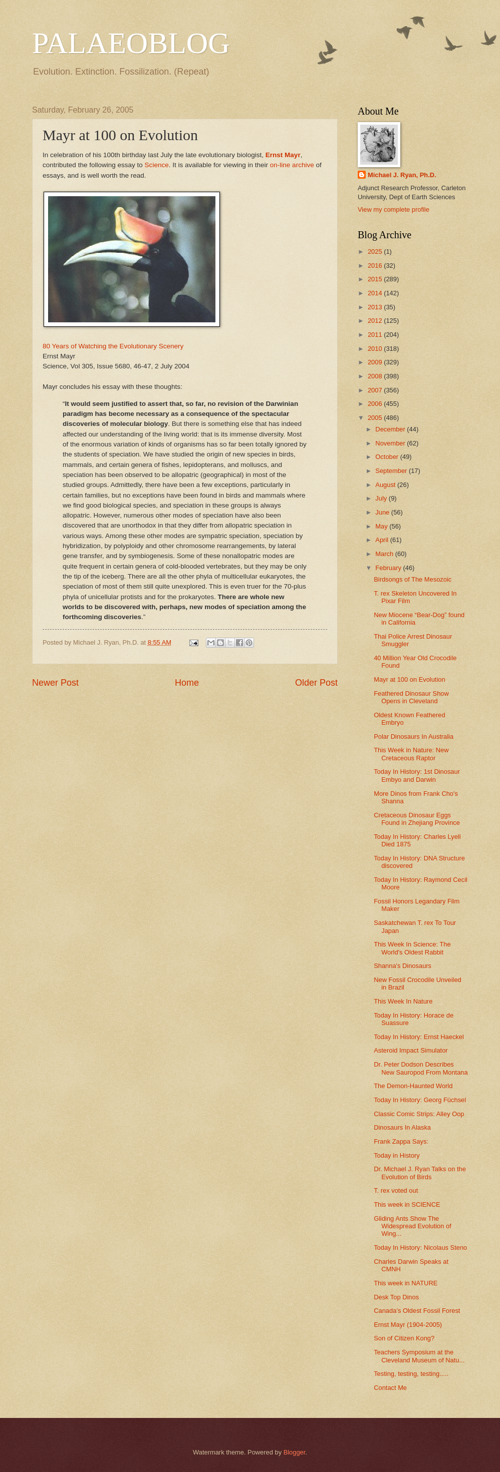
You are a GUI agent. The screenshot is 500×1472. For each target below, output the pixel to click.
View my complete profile (393, 209)
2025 (376, 251)
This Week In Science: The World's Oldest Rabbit (412, 947)
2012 (376, 320)
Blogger (295, 1452)
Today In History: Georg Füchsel (420, 1100)
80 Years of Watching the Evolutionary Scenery (113, 346)
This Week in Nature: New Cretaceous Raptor (411, 753)
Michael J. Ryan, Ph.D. (402, 175)
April (382, 540)
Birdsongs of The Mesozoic (412, 579)
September (392, 470)
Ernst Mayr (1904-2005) (408, 1324)
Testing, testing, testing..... (411, 1373)
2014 (376, 293)
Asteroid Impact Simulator (410, 1050)
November (391, 443)
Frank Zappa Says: (401, 1141)
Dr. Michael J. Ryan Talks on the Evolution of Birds (420, 1172)
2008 (376, 376)
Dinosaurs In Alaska (402, 1127)
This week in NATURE (405, 1283)
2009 (376, 362)
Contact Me (390, 1387)
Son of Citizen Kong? (404, 1338)
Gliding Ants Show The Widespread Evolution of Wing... (412, 1226)
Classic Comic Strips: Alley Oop (419, 1114)
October (387, 456)
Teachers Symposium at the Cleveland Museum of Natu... (419, 1355)
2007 (376, 390)
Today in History (397, 1155)
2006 (376, 403)
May (382, 526)
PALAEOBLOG (130, 43)
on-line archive (292, 165)
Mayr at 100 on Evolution (409, 679)
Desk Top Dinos (396, 1297)
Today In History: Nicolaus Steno (420, 1247)
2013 (376, 307)
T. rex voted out (396, 1190)
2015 (376, 279)
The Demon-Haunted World (413, 1086)
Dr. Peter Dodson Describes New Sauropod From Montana (420, 1068)
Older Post (316, 683)
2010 (376, 348)
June (383, 512)
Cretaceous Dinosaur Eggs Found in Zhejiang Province (417, 818)
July (381, 498)
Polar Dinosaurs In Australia (413, 736)
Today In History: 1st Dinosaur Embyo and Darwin (417, 775)
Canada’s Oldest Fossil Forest (417, 1310)
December (391, 429)
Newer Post (55, 683)
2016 (376, 265)
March (385, 554)
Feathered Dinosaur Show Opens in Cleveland (411, 697)
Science (157, 165)
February (389, 568)
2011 (376, 334)
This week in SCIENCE (407, 1204)
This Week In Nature (403, 1001)
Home (187, 683)
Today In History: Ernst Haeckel (419, 1037)
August (386, 484)
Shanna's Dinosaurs (402, 965)
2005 (376, 417)
